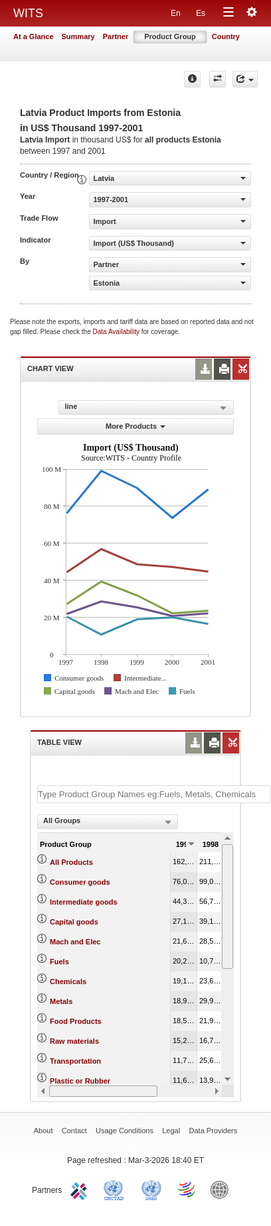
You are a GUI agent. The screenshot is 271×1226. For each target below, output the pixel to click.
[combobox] (107, 821)
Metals (61, 1001)
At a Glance (33, 36)
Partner (116, 36)
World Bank (222, 1189)
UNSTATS (151, 1189)
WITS (28, 13)
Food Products (76, 1021)
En (176, 13)
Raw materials (74, 1041)
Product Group (170, 36)
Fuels (59, 962)
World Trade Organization (187, 1189)
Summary (78, 36)
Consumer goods (80, 882)
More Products (135, 426)
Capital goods (74, 922)
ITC (81, 1189)
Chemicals (68, 981)
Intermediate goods (83, 902)
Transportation (75, 1061)
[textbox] (154, 794)
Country (226, 36)
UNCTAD (116, 1189)
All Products (71, 862)
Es (200, 13)
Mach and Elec (75, 942)
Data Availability (117, 331)
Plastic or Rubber (80, 1081)
